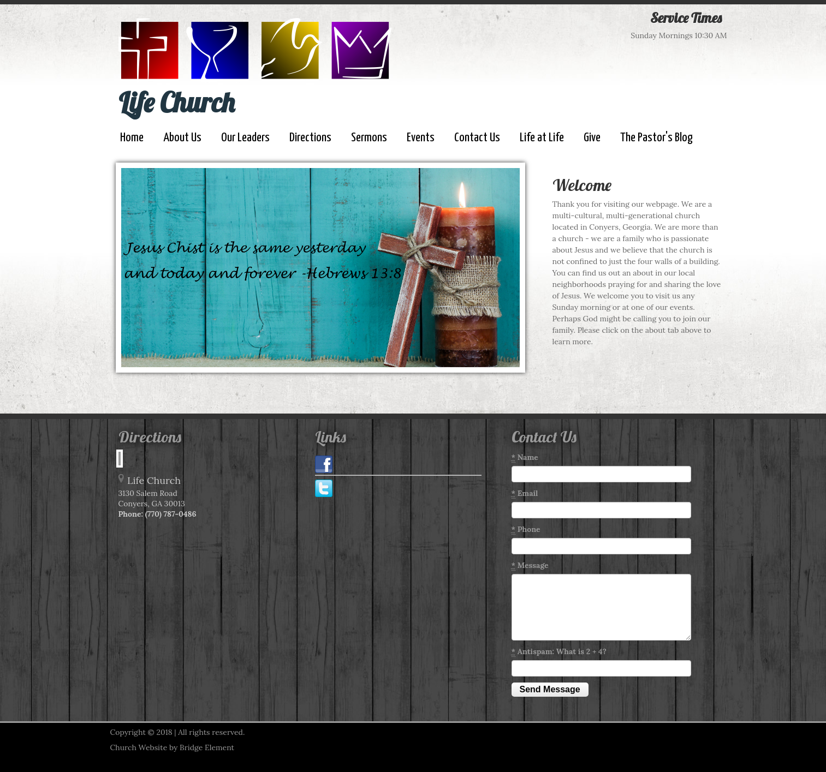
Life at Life (542, 137)
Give (592, 137)
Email (525, 493)
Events (421, 137)
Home (132, 137)
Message (530, 565)
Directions (310, 137)
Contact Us (477, 137)
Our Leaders (245, 137)
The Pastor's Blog (656, 137)
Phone (526, 529)
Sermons (369, 137)
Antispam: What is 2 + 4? (559, 652)
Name (525, 457)
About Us (182, 137)
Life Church (176, 102)
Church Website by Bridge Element (172, 747)
